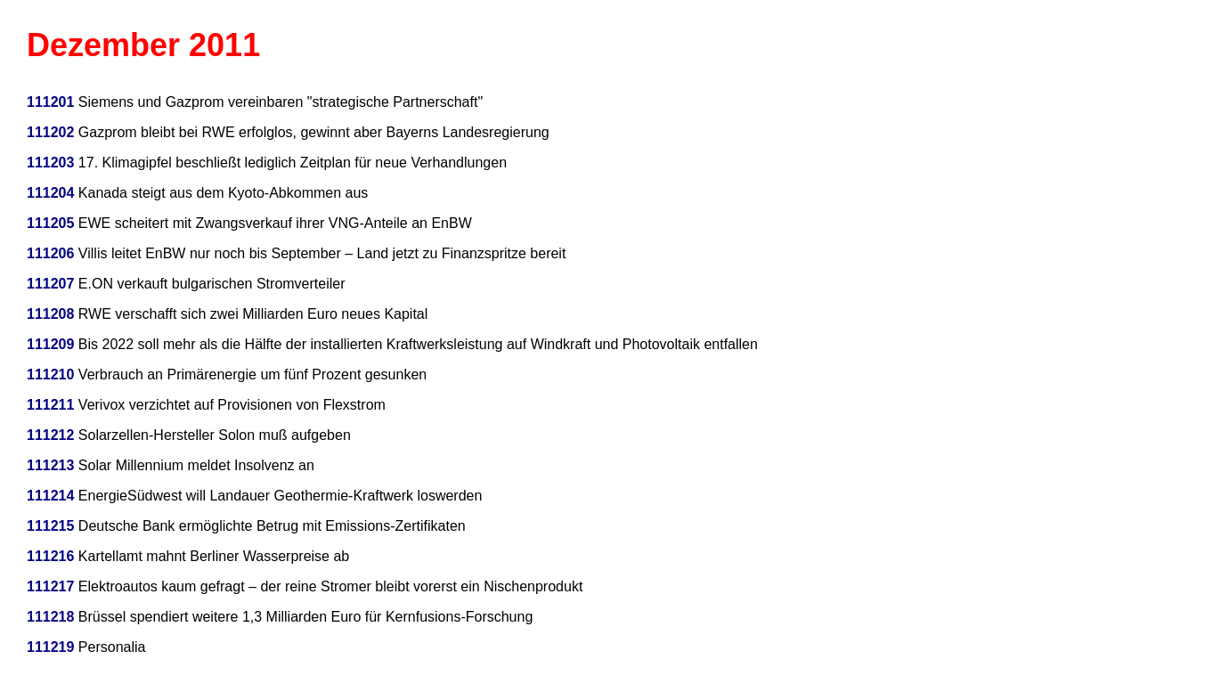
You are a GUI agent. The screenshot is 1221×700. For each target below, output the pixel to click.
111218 (50, 616)
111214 (50, 495)
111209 (50, 344)
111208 (50, 314)
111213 (50, 465)
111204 (50, 192)
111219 (50, 647)
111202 (50, 132)
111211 (50, 404)
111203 (50, 162)
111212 (50, 435)
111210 (50, 374)
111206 (50, 253)
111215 (50, 525)
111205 (50, 223)
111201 (50, 102)
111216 (50, 556)
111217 (50, 586)
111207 (50, 283)
